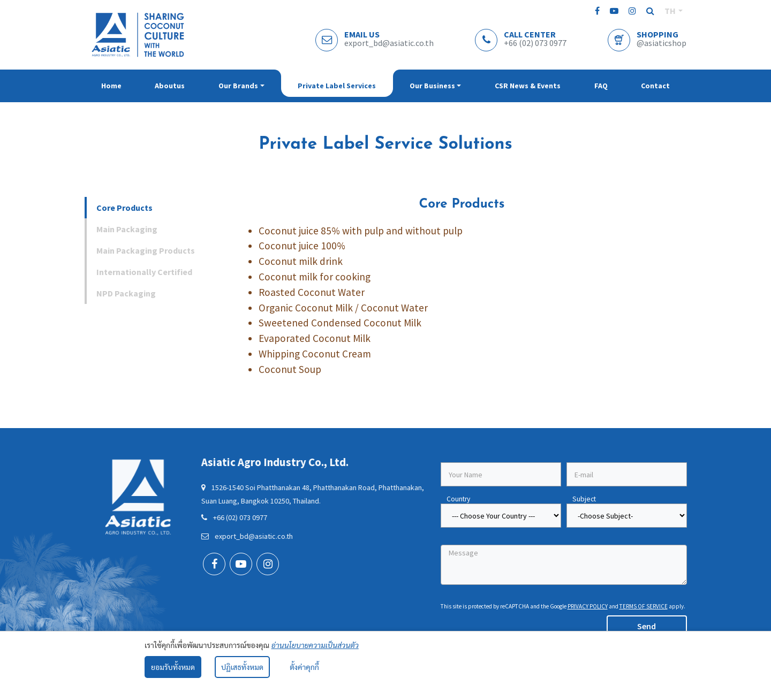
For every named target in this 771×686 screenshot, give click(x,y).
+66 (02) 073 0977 (208, 517)
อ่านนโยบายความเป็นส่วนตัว (315, 645)
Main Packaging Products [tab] (145, 250)
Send (646, 626)
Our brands (238, 85)
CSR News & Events (528, 85)
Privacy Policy (588, 606)
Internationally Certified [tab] (144, 271)
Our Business (432, 85)
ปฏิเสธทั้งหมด (242, 667)
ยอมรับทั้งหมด (173, 667)
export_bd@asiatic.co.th (221, 536)
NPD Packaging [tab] (126, 293)
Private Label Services (337, 85)
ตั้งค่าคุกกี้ (304, 667)
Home (111, 85)
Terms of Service (643, 606)
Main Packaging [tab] (126, 229)
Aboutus (170, 85)
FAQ (601, 85)
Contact (655, 85)
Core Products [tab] (124, 207)
